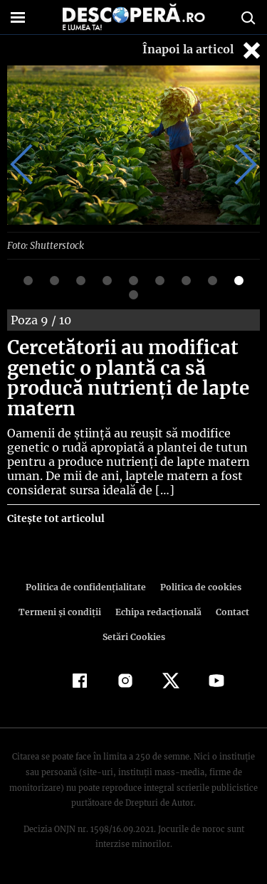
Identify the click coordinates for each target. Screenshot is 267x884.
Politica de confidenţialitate (88, 587)
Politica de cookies (198, 587)
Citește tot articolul (55, 518)
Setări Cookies (134, 637)
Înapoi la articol (203, 50)
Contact (230, 612)
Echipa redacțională (157, 612)
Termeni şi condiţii (61, 612)
